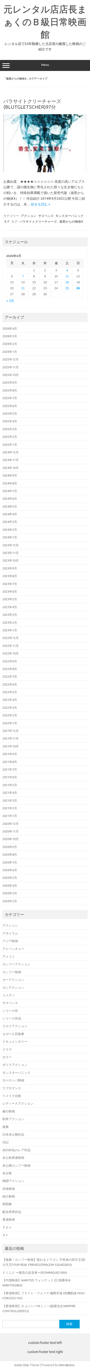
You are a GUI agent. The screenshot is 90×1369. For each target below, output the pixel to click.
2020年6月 (9, 870)
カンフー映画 (11, 972)
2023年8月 (9, 576)
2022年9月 (9, 661)
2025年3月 (9, 429)
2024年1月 (9, 537)
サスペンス (46, 215)
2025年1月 (9, 444)
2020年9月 (9, 846)
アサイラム (10, 933)
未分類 (7, 1173)
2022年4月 (9, 699)
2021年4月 (9, 792)
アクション (28, 215)
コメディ (8, 995)
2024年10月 (10, 467)
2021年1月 (9, 815)
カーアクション (13, 979)
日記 (5, 1142)
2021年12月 (10, 730)
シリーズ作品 (11, 1018)
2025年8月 (9, 390)
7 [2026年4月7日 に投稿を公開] (23, 276)
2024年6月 (9, 498)
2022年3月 (9, 707)
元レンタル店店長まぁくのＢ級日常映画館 (45, 21)
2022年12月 (10, 637)
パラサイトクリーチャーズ (38, 221)
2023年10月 (10, 560)
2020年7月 (9, 862)
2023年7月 (9, 583)
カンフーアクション (16, 964)
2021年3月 (9, 800)
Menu (45, 65)
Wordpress (67, 1365)
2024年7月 (9, 491)
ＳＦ (7, 221)
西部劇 (7, 1204)
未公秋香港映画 (13, 1157)
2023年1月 (9, 630)
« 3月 (10, 301)
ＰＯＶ (7, 1227)
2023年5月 (9, 599)
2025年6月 (9, 406)
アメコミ (8, 956)
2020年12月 (10, 823)
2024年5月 (9, 506)
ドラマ (7, 1049)
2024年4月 (9, 514)
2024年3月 (9, 521)
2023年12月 (10, 545)
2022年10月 (10, 653)
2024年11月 (10, 460)
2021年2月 (9, 808)
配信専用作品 (11, 1211)
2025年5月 (9, 413)
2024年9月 (9, 475)
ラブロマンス (11, 1088)
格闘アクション (13, 1180)
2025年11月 (10, 367)
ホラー (7, 1057)
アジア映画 (10, 941)
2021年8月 (9, 761)
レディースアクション (18, 1103)
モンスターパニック (69, 215)
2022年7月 (9, 676)
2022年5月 (9, 692)
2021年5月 (9, 785)
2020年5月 (9, 877)
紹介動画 (8, 1196)
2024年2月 (9, 529)
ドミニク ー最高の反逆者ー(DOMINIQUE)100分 (34, 1272)
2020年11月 (10, 831)
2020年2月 (9, 901)
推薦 (5, 1126)
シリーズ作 (10, 1010)
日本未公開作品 (13, 1134)
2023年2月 (9, 622)
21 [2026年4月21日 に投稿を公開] (23, 288)
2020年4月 (9, 885)
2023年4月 (9, 607)
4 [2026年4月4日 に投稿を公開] (67, 270)
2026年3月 (9, 336)
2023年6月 (9, 591)
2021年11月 (10, 738)
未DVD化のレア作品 (16, 1150)
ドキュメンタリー (14, 1041)
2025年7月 (9, 398)
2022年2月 (9, 715)
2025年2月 (9, 436)
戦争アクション (13, 1119)
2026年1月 (9, 351)
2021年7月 (9, 769)
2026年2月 (9, 343)
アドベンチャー (13, 948)
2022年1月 (9, 723)
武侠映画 (8, 1188)
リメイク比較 (11, 1095)
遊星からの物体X (71, 221)
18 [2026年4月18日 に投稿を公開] (67, 282)
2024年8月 (9, 483)
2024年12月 (10, 452)
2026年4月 (9, 328)
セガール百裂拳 (13, 1034)
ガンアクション (13, 987)
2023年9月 (9, 568)
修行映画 (8, 1111)
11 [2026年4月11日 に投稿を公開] (67, 276)
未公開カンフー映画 (16, 1165)
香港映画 (8, 1219)
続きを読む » (40, 204)
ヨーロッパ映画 (13, 1080)
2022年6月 (9, 684)
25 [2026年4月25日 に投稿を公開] (67, 288)
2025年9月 (9, 382)
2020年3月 (9, 893)
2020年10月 (10, 839)
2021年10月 (10, 746)
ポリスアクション (14, 1064)
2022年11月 (10, 645)
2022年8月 (9, 669)
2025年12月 (10, 359)
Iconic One (21, 1365)
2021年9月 (9, 754)
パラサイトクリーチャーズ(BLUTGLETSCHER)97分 (32, 104)
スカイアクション (14, 1026)
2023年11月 (10, 552)
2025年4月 (9, 421)
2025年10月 (10, 374)
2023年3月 (9, 614)
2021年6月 (9, 777)
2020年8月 (9, 854)
